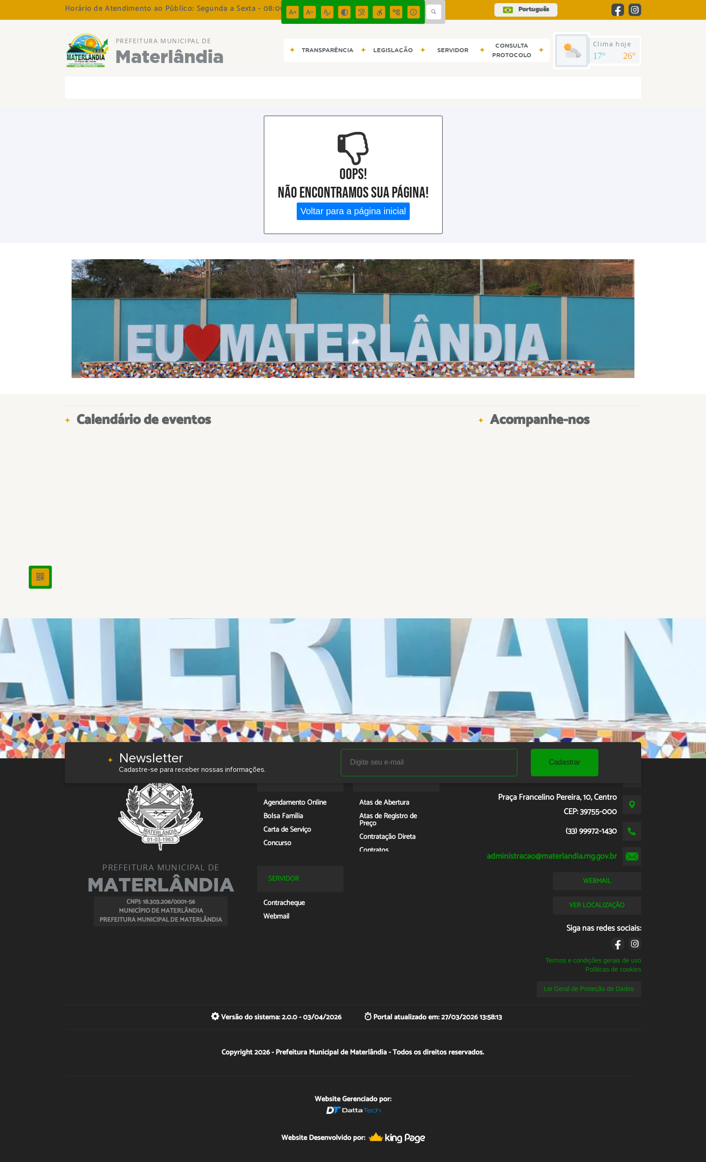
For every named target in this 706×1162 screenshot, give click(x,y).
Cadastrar (564, 762)
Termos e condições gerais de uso (593, 960)
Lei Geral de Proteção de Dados (589, 988)
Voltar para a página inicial (353, 211)
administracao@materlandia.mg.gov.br (552, 856)
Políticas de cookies (613, 969)
